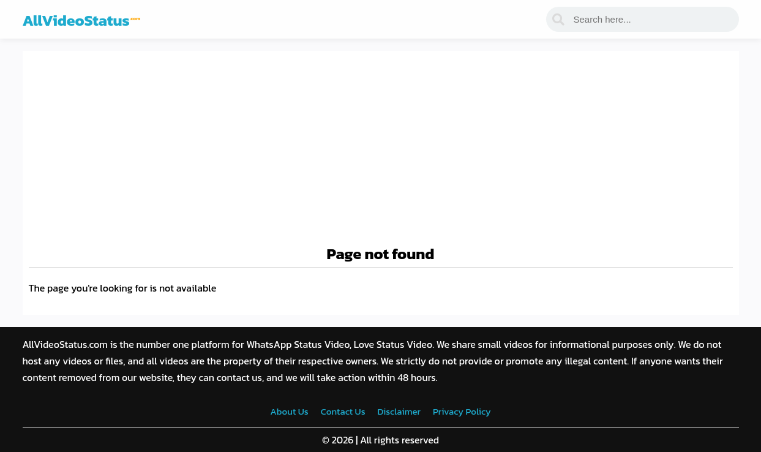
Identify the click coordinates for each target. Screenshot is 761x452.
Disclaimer (399, 411)
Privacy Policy (462, 411)
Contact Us (343, 411)
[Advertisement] (381, 149)
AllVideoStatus (82, 20)
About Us (289, 411)
